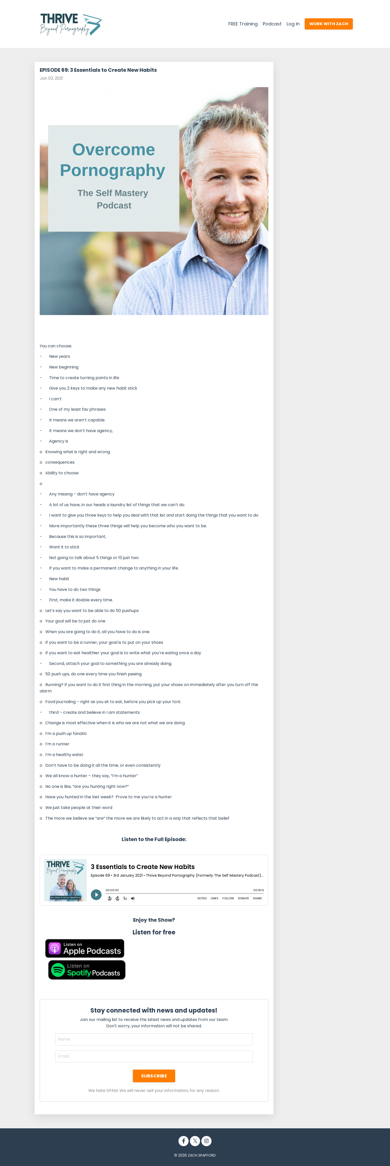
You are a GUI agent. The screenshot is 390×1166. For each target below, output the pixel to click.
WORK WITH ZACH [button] (329, 24)
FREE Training (243, 24)
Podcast (272, 24)
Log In (293, 24)
